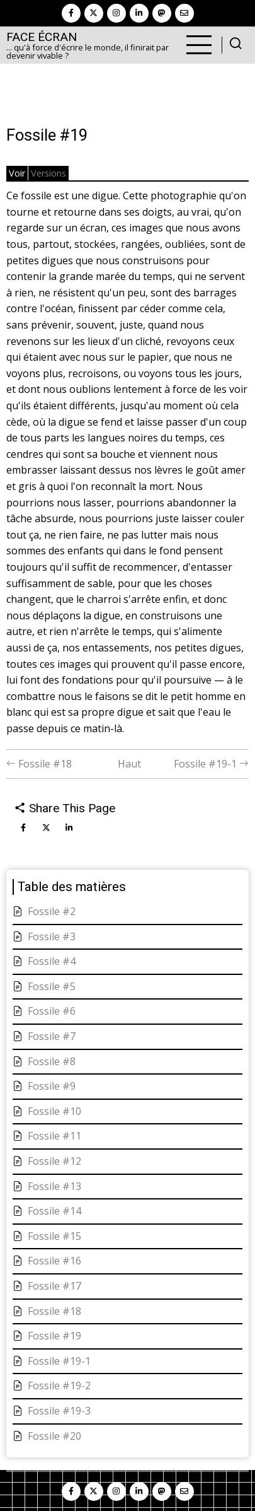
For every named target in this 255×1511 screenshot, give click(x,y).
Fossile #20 (54, 1436)
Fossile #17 (54, 1286)
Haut (129, 764)
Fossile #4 (52, 961)
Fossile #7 (52, 1036)
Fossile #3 (52, 936)
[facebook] (71, 13)
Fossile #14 (54, 1211)
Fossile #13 (54, 1186)
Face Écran (41, 37)
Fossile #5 (52, 986)
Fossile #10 (54, 1111)
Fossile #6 (52, 1011)
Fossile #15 (54, 1236)
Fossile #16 (54, 1261)
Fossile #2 (52, 911)
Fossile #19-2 (59, 1385)
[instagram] (116, 13)
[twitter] (93, 13)
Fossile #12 (54, 1161)
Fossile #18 (39, 764)
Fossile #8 (52, 1061)
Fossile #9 (52, 1086)
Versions (48, 173)
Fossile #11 (54, 1136)
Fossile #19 (54, 1336)
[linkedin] (139, 13)
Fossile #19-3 (59, 1411)
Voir (17, 173)
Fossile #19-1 (211, 764)
